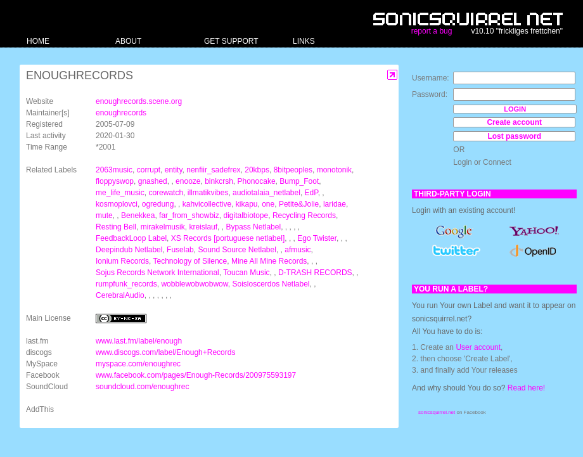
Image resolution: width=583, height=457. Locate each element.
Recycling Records (304, 215)
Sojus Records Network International (157, 272)
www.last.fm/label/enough (139, 341)
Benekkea (138, 215)
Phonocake (257, 181)
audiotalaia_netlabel (266, 192)
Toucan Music (246, 272)
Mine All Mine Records (269, 261)
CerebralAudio (120, 295)
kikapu (247, 204)
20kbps (257, 169)
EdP (311, 192)
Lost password (514, 136)
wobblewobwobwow (194, 284)
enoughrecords (121, 112)
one (268, 204)
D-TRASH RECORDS (315, 272)
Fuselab (180, 249)
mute (104, 215)
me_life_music (120, 192)
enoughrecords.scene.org (139, 101)
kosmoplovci (117, 204)
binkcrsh (219, 181)
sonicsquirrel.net (436, 412)
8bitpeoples (293, 169)
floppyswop (115, 181)
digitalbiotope (245, 215)
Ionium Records (122, 261)
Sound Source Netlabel (237, 249)
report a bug (431, 31)
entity (174, 169)
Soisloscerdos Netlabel (270, 284)
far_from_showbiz (189, 215)
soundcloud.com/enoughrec (142, 386)
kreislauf (203, 226)
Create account (514, 122)
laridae (334, 204)
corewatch (165, 192)
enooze (188, 181)
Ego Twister (316, 238)
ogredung (158, 204)
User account (478, 347)
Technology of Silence (190, 261)
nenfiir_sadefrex (213, 169)
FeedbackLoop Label (131, 238)
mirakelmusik (163, 226)
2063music (114, 169)
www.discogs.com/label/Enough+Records (165, 352)
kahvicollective (207, 204)
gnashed (152, 181)
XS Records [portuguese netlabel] (228, 238)
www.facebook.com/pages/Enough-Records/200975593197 (196, 375)
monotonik (334, 169)
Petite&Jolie (299, 204)
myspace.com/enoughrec (138, 363)
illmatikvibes (208, 192)
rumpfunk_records (126, 284)
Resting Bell (116, 226)
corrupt (148, 169)
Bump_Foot (299, 181)
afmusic (298, 249)
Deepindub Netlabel (129, 249)
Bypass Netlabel (253, 226)
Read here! (526, 387)
